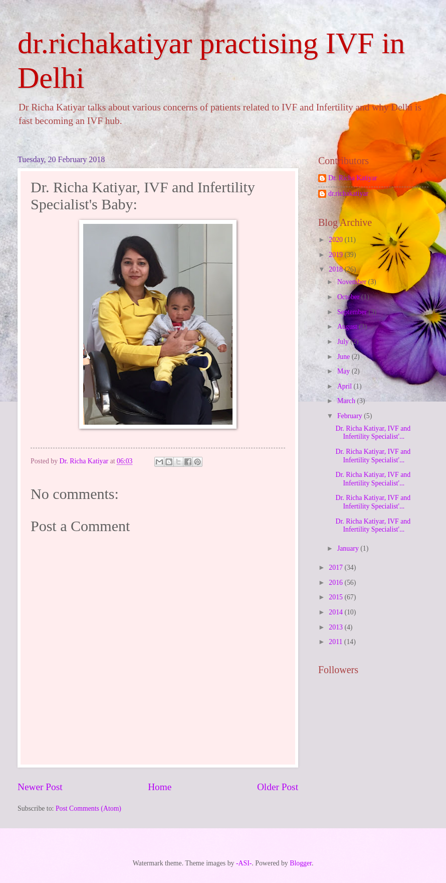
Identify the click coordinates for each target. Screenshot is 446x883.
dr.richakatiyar (348, 193)
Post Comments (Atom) (88, 808)
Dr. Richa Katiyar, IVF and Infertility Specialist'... (372, 433)
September (352, 312)
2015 (336, 597)
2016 (336, 582)
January (348, 548)
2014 (336, 612)
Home (159, 787)
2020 (336, 239)
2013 (336, 627)
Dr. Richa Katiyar (352, 178)
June (344, 356)
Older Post (277, 787)
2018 (336, 269)
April (345, 386)
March (347, 401)
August (348, 326)
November (352, 282)
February (350, 416)
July (343, 341)
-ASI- (244, 863)
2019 (336, 255)
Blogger (301, 863)
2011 (336, 642)
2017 (336, 567)
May (344, 371)
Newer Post (40, 787)
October (349, 297)
